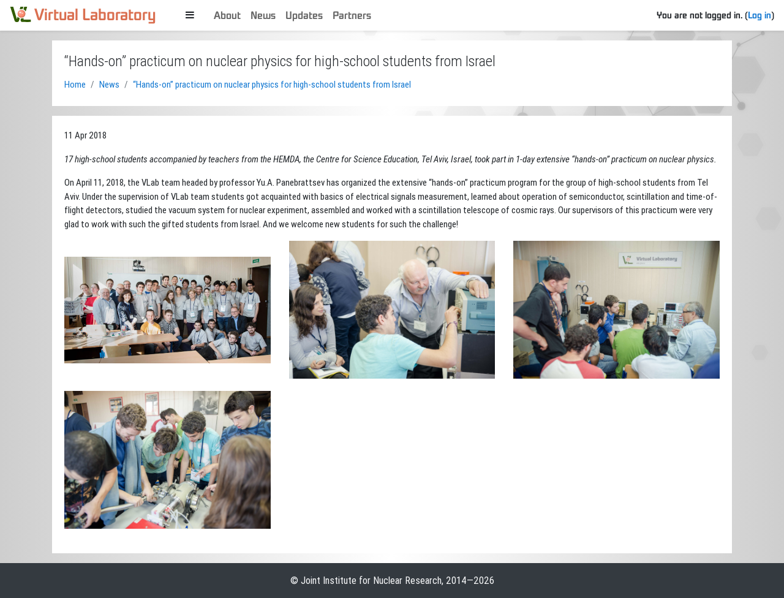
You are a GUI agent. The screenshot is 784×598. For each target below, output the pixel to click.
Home (75, 84)
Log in (759, 15)
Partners (352, 15)
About (227, 15)
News (263, 15)
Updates (304, 15)
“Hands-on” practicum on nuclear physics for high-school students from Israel (272, 84)
